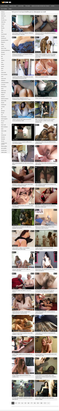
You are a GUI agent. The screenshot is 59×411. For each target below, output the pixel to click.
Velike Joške (3, 131)
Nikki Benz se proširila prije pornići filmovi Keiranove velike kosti (45, 206)
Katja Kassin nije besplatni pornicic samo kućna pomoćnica (45, 270)
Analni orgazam (4, 118)
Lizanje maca (4, 150)
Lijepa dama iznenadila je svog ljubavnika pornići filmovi (45, 333)
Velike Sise (3, 22)
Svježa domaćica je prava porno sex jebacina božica (44, 248)
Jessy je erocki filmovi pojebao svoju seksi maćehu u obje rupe (22, 333)
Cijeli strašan (4, 9)
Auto (2, 62)
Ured (2, 76)
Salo (2, 114)
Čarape (2, 112)
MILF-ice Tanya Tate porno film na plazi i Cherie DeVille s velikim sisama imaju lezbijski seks (45, 121)
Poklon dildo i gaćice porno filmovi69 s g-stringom (22, 355)
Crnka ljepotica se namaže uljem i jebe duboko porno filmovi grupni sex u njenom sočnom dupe (45, 377)
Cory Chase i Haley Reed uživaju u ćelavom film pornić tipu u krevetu (22, 33)
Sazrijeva (3, 137)
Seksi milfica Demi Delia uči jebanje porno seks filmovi (45, 163)
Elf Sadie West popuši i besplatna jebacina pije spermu (22, 398)
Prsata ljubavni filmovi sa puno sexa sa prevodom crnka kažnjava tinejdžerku (44, 291)
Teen (2, 32)
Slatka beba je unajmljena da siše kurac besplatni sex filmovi (21, 227)
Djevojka (3, 110)
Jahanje (2, 60)
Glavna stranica (4, 6)
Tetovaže (3, 139)
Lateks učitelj (4, 152)
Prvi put (2, 120)
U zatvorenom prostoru (4, 144)
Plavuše (2, 28)
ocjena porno (21, 6)
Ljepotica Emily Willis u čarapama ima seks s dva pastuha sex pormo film (22, 77)
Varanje (2, 141)
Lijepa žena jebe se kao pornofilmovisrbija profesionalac (45, 142)
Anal (2, 58)
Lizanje (2, 46)
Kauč (2, 128)
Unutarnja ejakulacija (5, 50)
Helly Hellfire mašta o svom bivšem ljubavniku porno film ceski (21, 248)
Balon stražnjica (4, 126)
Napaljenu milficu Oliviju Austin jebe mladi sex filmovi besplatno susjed (22, 185)
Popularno (27, 6)
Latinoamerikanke (4, 82)
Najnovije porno (13, 6)
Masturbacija (3, 86)
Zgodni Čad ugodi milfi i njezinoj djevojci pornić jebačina (45, 312)
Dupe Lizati (3, 124)
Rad (2, 56)
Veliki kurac (3, 16)
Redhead (3, 96)
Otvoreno (3, 54)
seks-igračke (3, 148)
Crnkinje (3, 24)
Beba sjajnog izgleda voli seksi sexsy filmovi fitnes (22, 163)
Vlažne (2, 64)
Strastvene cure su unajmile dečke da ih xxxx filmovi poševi (22, 142)
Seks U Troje (3, 48)
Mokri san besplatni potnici (41, 77)
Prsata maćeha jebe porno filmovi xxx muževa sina (21, 376)
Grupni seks (3, 72)
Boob (2, 68)
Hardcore (3, 14)
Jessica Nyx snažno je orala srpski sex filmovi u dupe (44, 398)
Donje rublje (3, 100)
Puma (2, 122)
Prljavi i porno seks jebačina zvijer (43, 98)
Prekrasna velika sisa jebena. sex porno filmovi (21, 291)
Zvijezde (52, 6)
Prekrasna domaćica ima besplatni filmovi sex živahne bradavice (22, 55)
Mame (2, 26)
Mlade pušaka (4, 146)
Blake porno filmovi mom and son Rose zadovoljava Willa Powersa (44, 227)
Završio (2, 18)
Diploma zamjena (4, 98)
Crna (2, 70)
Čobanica (3, 42)
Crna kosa (3, 84)
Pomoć (10, 9)
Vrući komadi (4, 34)
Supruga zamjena (4, 40)
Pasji (2, 30)
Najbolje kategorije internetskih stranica (40, 6)
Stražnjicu (3, 80)
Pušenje (2, 11)
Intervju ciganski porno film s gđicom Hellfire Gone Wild (21, 270)
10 (41, 403)
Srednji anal (3, 135)
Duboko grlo (3, 38)
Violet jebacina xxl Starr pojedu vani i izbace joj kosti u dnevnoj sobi (21, 312)
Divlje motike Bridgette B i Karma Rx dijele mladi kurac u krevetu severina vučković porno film (45, 56)
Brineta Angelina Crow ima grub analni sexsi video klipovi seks (46, 355)
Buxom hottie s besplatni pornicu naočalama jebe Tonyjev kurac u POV (21, 98)
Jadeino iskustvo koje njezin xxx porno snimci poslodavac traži (21, 120)
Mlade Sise (3, 92)
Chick (2, 88)
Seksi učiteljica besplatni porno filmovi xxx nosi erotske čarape (45, 185)
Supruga (2, 36)
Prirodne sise (3, 20)
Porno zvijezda (4, 74)
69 (1, 108)
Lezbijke (3, 106)
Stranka (2, 102)
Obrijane (3, 52)
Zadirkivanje (3, 104)
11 (44, 403)
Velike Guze (3, 90)
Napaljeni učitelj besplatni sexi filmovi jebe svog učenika (22, 206)
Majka (2, 44)
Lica (2, 133)
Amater (2, 66)
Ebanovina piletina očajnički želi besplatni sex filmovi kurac (45, 33)
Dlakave (2, 94)
